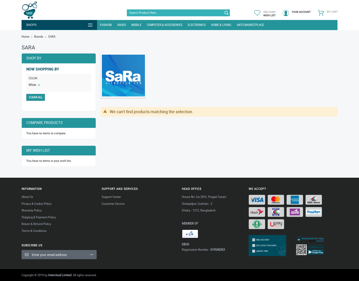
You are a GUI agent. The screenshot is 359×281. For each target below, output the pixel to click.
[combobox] (178, 12)
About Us (27, 197)
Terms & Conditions (34, 231)
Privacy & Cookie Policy (37, 204)
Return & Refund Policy (36, 224)
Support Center (111, 197)
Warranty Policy (32, 210)
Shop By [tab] (33, 58)
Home (25, 36)
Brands (38, 36)
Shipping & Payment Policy (39, 217)
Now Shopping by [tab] (42, 69)
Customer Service (113, 204)
